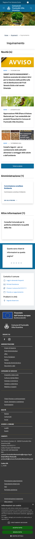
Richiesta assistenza (10, 490)
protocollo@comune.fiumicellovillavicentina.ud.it (17, 459)
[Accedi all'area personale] (28, 2)
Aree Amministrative (11, 351)
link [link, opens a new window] (8, 519)
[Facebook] (4, 339)
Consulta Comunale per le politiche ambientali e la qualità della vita (16, 225)
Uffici (6, 354)
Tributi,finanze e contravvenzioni (14, 399)
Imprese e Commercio (11, 381)
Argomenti (14, 35)
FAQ (5, 487)
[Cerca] (31, 8)
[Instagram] (9, 339)
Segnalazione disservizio (12, 484)
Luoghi (6, 428)
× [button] (33, 504)
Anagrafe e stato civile (11, 375)
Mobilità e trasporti (10, 387)
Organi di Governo (10, 348)
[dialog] (17, 521)
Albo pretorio (8, 502)
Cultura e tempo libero (11, 378)
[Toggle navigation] (4, 8)
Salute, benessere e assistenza (14, 401)
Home (6, 35)
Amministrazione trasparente (13, 499)
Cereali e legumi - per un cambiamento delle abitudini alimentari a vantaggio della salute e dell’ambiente (17, 151)
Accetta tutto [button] (17, 528)
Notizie (6, 414)
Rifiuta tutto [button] (17, 532)
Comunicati (7, 417)
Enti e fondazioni (9, 357)
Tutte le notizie (17, 166)
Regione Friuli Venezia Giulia (12, 2)
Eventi (6, 431)
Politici (6, 360)
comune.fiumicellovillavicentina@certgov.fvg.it (16, 454)
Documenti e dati (9, 366)
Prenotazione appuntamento (13, 481)
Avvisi (5, 70)
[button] (17, 536)
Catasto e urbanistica (11, 384)
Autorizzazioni (8, 404)
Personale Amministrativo (12, 363)
